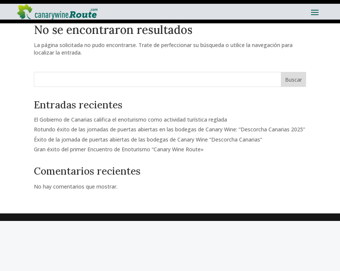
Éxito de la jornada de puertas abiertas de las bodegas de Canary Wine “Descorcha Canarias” (148, 139)
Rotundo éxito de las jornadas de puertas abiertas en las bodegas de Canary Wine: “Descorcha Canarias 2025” (169, 129)
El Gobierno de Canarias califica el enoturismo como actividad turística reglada (130, 119)
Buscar (293, 79)
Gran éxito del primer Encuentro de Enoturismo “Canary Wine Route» (119, 149)
